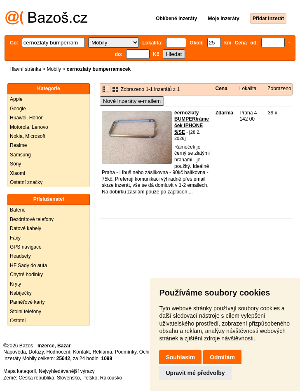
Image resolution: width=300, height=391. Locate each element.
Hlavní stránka (25, 69)
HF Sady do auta (28, 265)
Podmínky (125, 352)
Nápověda (14, 352)
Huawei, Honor (26, 118)
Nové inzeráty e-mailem (132, 101)
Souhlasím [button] (180, 357)
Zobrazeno (279, 88)
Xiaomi (17, 173)
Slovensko (68, 378)
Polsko (89, 378)
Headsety (20, 256)
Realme (18, 145)
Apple (16, 99)
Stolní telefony (25, 311)
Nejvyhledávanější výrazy (66, 371)
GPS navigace (26, 247)
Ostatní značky (26, 182)
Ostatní (18, 321)
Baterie (18, 210)
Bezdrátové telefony (32, 219)
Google (18, 109)
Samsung (20, 155)
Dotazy (35, 352)
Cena (221, 88)
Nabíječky (21, 293)
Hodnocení (58, 352)
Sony (15, 164)
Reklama (102, 352)
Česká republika (36, 378)
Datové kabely (25, 228)
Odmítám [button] (222, 357)
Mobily (54, 69)
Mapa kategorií (19, 371)
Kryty (15, 284)
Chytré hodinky (26, 274)
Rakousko (111, 378)
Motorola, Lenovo (29, 127)
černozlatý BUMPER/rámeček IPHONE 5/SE (191, 122)
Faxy (15, 238)
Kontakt (81, 352)
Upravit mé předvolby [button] (195, 373)
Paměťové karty (27, 302)
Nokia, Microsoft (27, 136)
